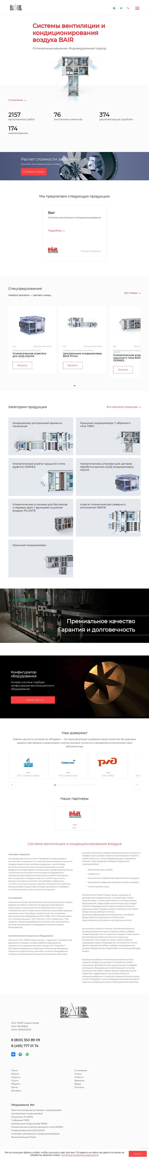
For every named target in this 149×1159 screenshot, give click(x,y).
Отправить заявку (33, 171)
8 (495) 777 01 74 (24, 1046)
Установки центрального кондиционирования (35, 1133)
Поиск (14, 1070)
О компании (80, 1070)
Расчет (14, 1087)
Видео (77, 1084)
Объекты (15, 1084)
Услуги (14, 1080)
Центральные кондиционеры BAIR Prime (82, 355)
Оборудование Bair (23, 1105)
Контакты (79, 1087)
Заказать (22, 365)
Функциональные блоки (23, 1137)
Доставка (16, 1090)
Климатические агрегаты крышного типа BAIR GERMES (130, 358)
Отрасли (15, 1077)
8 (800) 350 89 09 (25, 1040)
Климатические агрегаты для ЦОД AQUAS (29, 355)
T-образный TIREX (20, 1120)
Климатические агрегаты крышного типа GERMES (37, 1127)
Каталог (15, 1074)
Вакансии (79, 1080)
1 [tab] (74, 385)
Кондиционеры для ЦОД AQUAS (28, 1130)
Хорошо (138, 1154)
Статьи (77, 1074)
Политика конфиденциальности (79, 1155)
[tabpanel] (32, 339)
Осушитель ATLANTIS (22, 1117)
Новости (78, 1077)
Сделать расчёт (35, 700)
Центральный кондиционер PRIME (29, 1123)
